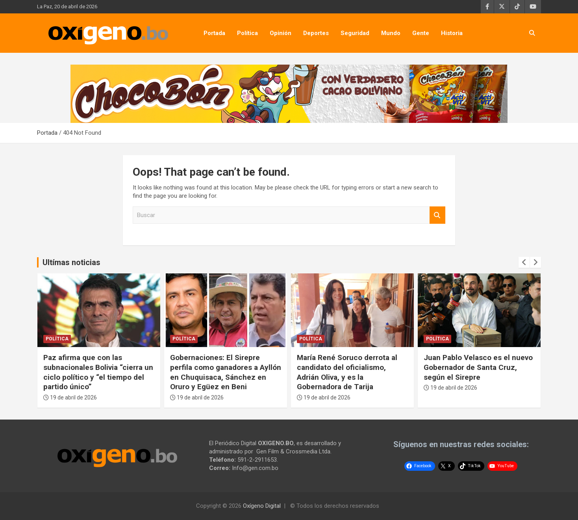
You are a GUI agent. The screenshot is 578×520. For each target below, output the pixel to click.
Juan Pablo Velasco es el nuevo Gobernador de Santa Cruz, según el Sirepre (478, 367)
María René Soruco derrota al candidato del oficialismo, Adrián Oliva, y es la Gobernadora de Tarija (347, 372)
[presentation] (524, 262)
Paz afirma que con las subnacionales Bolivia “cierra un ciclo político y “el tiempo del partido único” (98, 372)
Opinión (280, 33)
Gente (420, 33)
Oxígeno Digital (262, 505)
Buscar (437, 215)
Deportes (316, 33)
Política (247, 33)
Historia (452, 33)
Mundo (390, 33)
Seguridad (355, 33)
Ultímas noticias (71, 262)
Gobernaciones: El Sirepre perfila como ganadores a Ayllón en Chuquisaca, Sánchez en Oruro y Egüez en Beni (225, 372)
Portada (214, 33)
